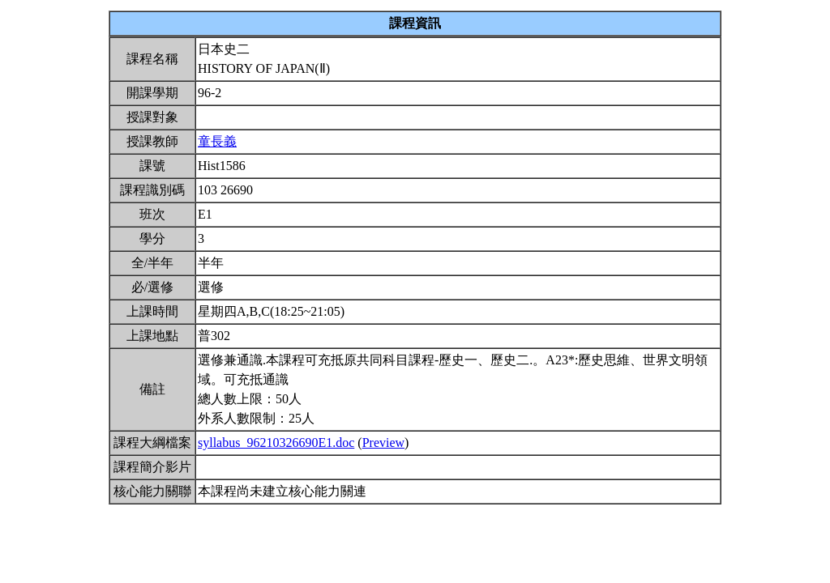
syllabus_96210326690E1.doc (276, 442)
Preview (383, 442)
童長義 (217, 141)
